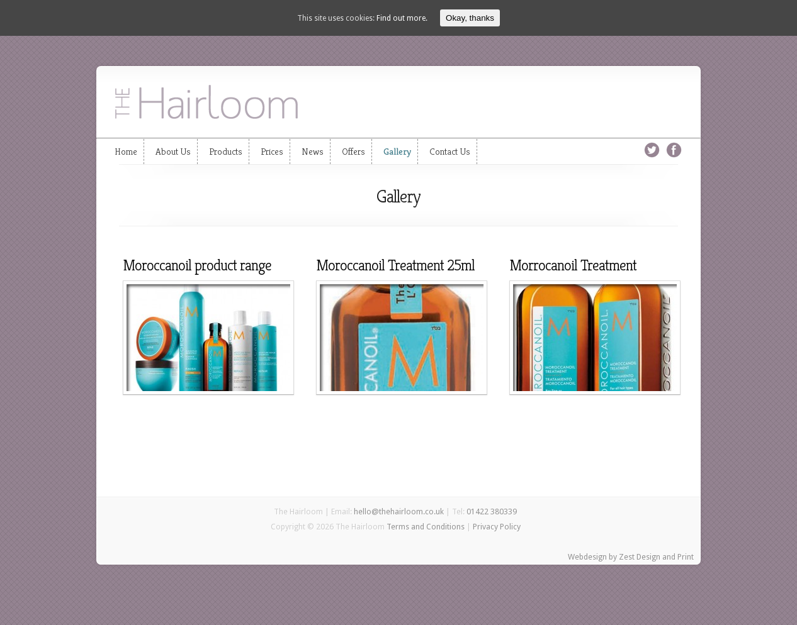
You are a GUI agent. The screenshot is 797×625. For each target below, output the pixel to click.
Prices (272, 151)
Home (126, 151)
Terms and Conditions (426, 526)
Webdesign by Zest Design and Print (631, 556)
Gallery (397, 151)
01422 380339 (491, 511)
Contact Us (449, 151)
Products (225, 151)
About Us (173, 151)
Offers (353, 151)
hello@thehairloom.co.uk (399, 511)
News (313, 151)
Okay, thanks (470, 18)
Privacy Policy (497, 526)
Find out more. (401, 18)
